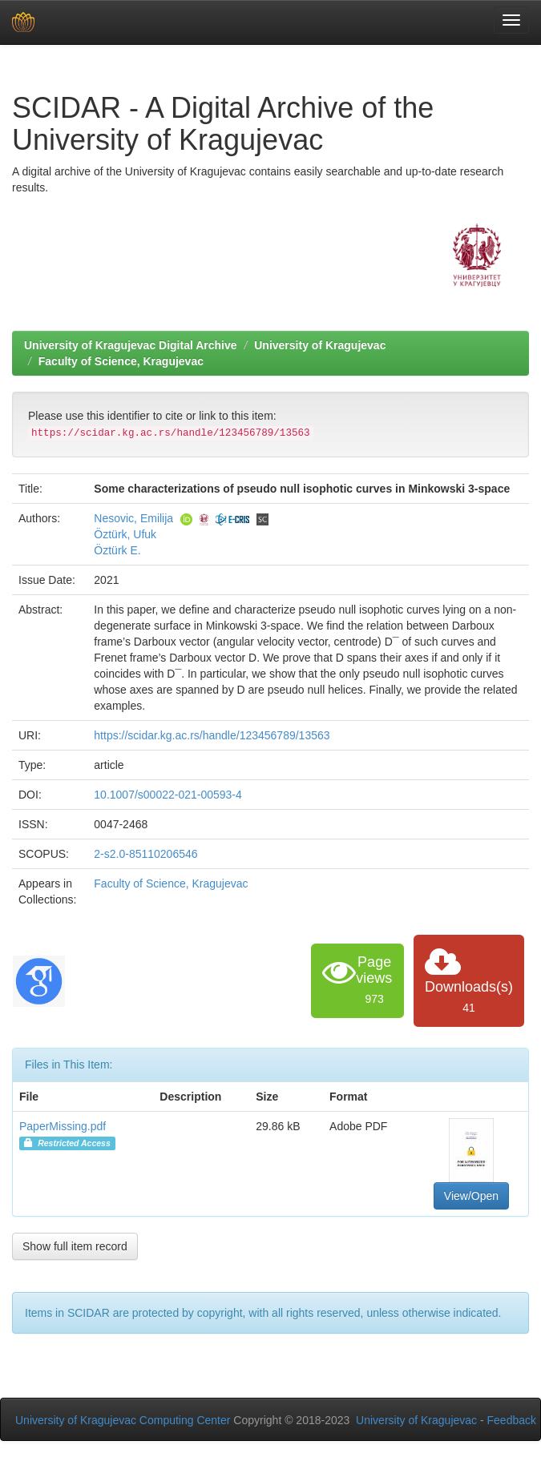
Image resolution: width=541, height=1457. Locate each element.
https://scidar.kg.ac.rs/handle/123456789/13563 (211, 735)
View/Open (471, 1195)
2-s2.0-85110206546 (145, 853)
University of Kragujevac (320, 345)
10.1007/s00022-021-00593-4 (168, 794)
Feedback (511, 1420)
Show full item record (74, 1246)
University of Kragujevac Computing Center (122, 1420)
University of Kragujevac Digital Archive (130, 345)
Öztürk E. (117, 550)
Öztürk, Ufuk (125, 534)
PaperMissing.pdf (62, 1126)
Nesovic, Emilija (133, 518)
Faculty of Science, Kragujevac (121, 361)
